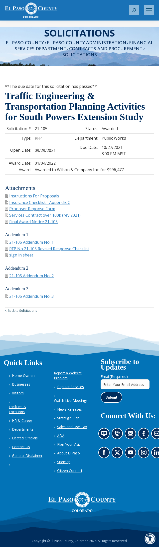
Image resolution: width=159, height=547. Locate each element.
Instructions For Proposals (32, 196)
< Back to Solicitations (21, 310)
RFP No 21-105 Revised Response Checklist (47, 248)
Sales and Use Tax (72, 426)
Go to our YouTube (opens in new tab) (132, 454)
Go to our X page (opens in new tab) (118, 454)
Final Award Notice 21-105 (31, 221)
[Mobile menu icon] (149, 10)
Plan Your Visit (68, 444)
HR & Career (22, 420)
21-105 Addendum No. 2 (29, 276)
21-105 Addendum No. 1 (29, 242)
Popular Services (70, 386)
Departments (22, 429)
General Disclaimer (27, 455)
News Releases (69, 409)
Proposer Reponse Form (30, 208)
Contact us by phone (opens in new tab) (118, 435)
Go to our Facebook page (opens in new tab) (105, 454)
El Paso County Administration (86, 43)
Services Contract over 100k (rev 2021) (43, 215)
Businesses (21, 384)
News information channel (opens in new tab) (105, 435)
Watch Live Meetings (71, 400)
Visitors (18, 393)
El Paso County (25, 43)
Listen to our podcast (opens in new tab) (145, 435)
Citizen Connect (69, 470)
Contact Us (21, 446)
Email (114, 376)
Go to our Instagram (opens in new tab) (145, 454)
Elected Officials (25, 438)
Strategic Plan (68, 418)
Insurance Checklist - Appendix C (37, 202)
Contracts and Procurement (106, 49)
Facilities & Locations (17, 409)
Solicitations (79, 55)
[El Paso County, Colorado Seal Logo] (82, 502)
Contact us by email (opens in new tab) (132, 435)
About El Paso (68, 453)
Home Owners (23, 375)
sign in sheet (19, 255)
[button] (134, 10)
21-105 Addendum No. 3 (29, 296)
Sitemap (63, 461)
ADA (60, 435)
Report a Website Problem (68, 375)
